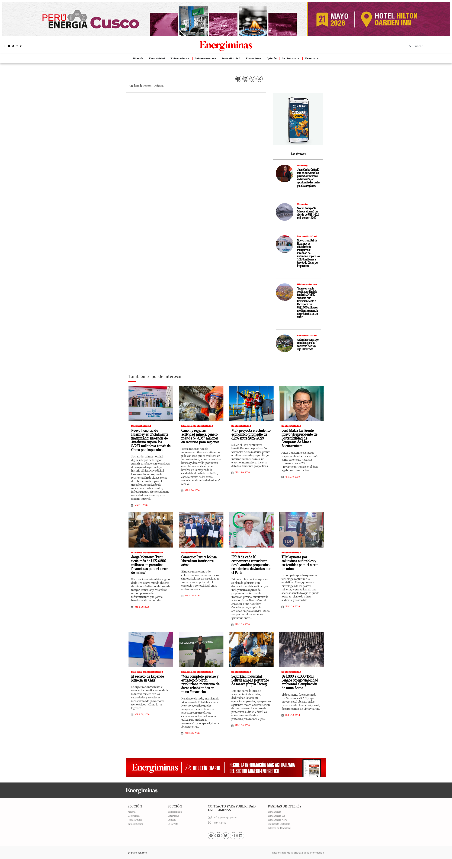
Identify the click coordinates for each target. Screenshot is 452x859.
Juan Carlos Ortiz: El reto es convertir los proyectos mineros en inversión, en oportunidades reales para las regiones (308, 177)
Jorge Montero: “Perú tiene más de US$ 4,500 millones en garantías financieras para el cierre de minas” (150, 561)
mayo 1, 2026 (141, 504)
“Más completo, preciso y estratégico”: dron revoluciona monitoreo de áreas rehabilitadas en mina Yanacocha (200, 681)
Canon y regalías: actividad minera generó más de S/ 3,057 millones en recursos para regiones (199, 436)
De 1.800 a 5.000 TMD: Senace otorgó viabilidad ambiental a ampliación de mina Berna (300, 680)
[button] (238, 79)
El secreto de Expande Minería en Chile (146, 676)
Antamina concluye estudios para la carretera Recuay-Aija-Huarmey (308, 344)
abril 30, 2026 (192, 490)
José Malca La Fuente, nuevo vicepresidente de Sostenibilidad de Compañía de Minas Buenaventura (300, 436)
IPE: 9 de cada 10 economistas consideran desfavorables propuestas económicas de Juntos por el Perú (249, 563)
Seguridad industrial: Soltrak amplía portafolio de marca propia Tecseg (250, 678)
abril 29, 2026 (192, 590)
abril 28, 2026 (142, 712)
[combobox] (427, 46)
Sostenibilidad (307, 236)
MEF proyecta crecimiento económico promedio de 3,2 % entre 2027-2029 (250, 434)
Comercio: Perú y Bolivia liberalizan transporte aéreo (200, 558)
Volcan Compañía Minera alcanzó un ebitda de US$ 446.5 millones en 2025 (308, 213)
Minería (302, 165)
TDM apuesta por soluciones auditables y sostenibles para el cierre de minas (301, 560)
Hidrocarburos (307, 284)
